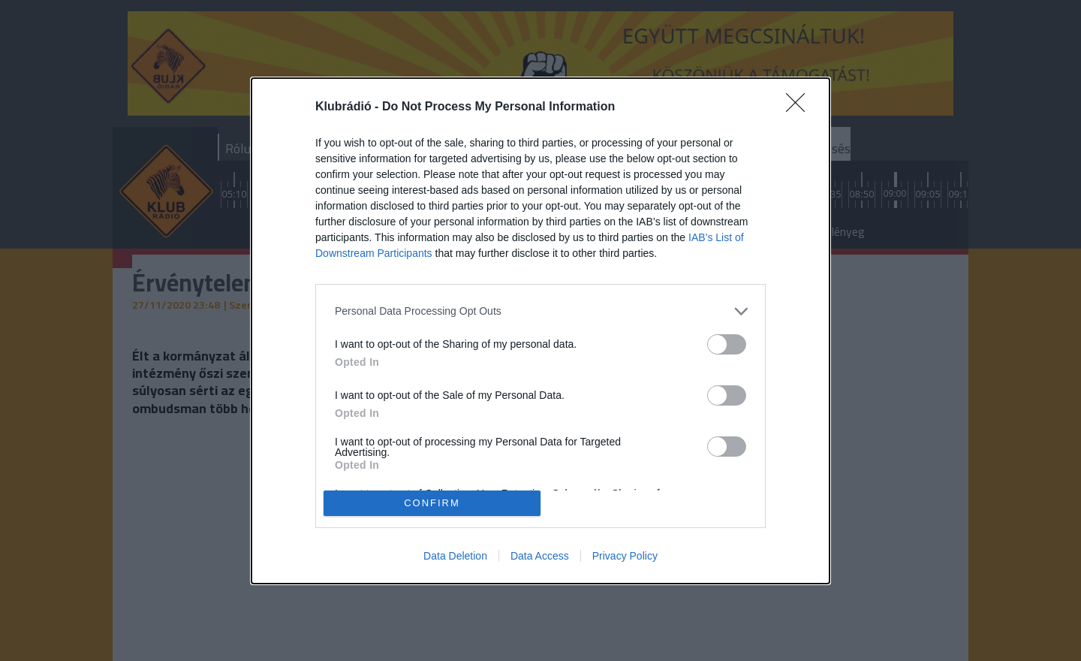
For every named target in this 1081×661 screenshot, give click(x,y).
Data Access (539, 556)
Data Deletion (455, 556)
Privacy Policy (625, 556)
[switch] (726, 344)
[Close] (800, 106)
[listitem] (540, 310)
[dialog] (540, 330)
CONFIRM (432, 502)
